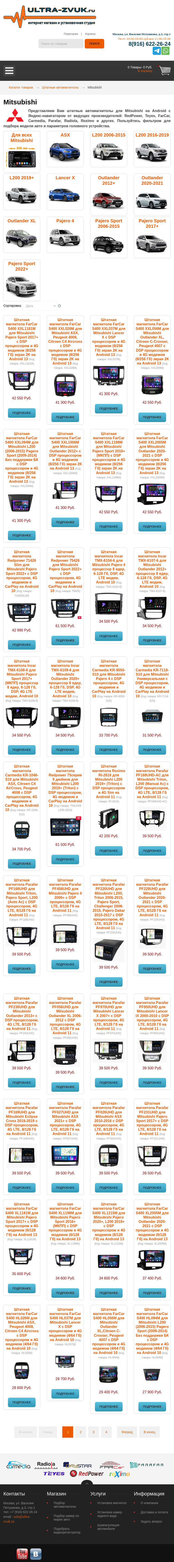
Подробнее (21, 410)
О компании (149, 1500)
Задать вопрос (151, 1519)
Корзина (90, 34)
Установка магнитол (112, 1500)
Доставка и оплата (154, 1510)
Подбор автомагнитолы (65, 1502)
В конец (149, 1430)
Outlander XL (21, 218)
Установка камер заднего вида (109, 1511)
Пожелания (71, 34)
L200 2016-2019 (152, 132)
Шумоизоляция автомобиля (108, 1524)
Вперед (127, 1430)
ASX (65, 132)
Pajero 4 (65, 218)
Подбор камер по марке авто (66, 1515)
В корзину (145, 68)
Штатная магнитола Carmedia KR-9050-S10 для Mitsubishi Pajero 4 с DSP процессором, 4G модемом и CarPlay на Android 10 (109, 676)
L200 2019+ (22, 175)
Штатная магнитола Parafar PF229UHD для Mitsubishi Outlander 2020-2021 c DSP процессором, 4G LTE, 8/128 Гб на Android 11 (152, 895)
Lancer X (65, 175)
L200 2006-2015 (109, 132)
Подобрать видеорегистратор (67, 1528)
